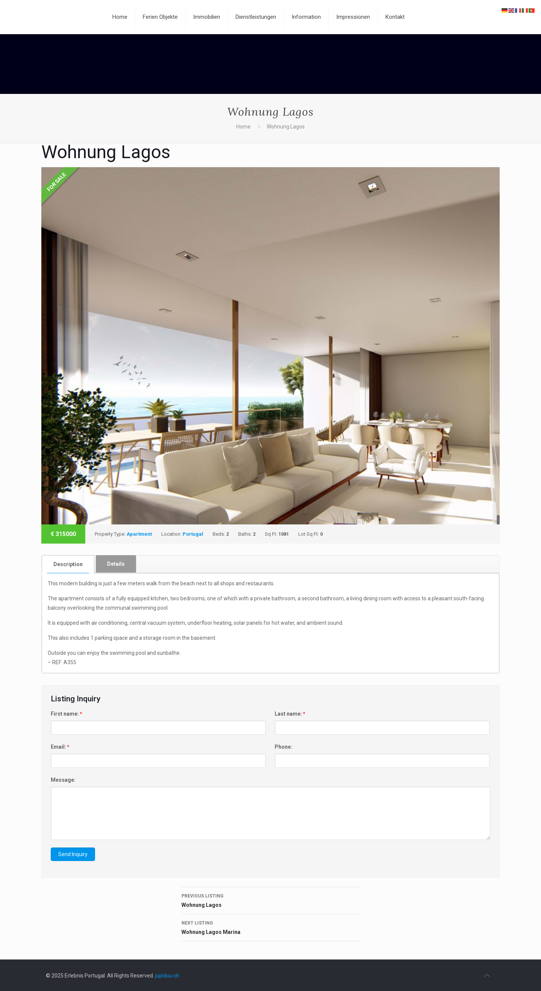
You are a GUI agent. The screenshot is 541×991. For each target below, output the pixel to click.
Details (116, 564)
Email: (60, 747)
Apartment (139, 534)
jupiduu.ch (167, 976)
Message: (63, 780)
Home (243, 127)
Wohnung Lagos (270, 899)
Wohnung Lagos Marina (270, 926)
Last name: (290, 714)
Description (68, 564)
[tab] (68, 564)
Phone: (283, 747)
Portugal (193, 534)
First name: (66, 714)
